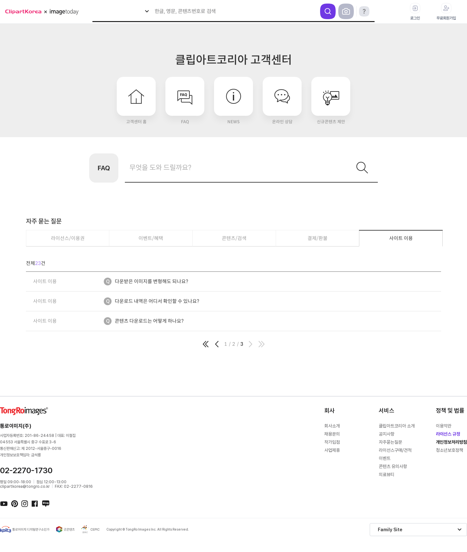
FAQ (184, 101)
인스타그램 (25, 503)
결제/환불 (317, 238)
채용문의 (332, 434)
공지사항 (386, 434)
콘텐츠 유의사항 (393, 466)
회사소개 (332, 425)
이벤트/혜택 (150, 238)
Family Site (390, 529)
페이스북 (35, 503)
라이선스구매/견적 (395, 450)
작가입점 (332, 442)
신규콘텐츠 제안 (330, 101)
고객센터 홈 (136, 101)
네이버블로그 (45, 503)
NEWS (233, 101)
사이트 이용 (401, 238)
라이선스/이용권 (68, 238)
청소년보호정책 (449, 450)
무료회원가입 (446, 11)
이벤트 (384, 458)
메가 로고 (44, 11)
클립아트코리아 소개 (397, 425)
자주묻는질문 (390, 442)
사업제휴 (332, 450)
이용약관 (443, 425)
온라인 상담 (282, 101)
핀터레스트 (14, 503)
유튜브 (4, 503)
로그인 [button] (415, 11)
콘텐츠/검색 (234, 238)
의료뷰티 (386, 474)
